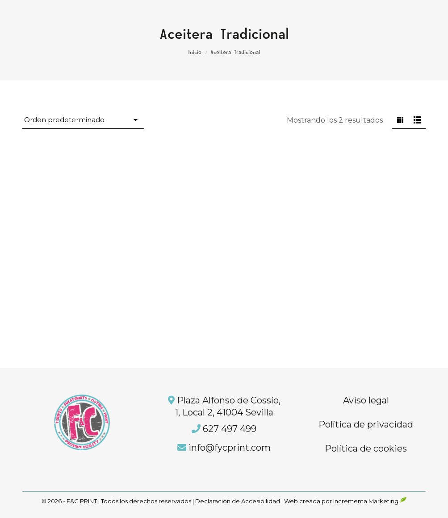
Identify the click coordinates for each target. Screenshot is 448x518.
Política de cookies (366, 448)
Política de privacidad (365, 424)
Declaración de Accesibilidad (237, 501)
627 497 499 (229, 428)
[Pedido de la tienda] (83, 120)
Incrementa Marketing (370, 501)
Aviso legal (366, 400)
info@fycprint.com (229, 447)
